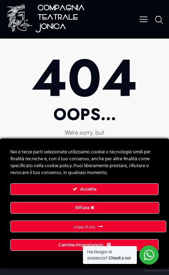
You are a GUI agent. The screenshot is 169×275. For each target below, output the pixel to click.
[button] (144, 18)
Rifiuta (84, 207)
